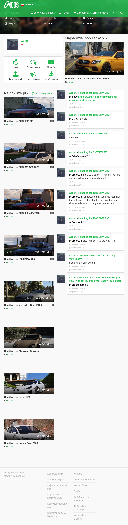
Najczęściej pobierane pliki (55, 496)
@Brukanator (76, 284)
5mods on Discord (80, 517)
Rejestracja (101, 12)
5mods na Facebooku (80, 508)
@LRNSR (74, 118)
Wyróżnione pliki (56, 479)
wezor (25, 40)
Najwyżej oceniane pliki (57, 505)
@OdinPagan (76, 156)
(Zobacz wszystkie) (42, 93)
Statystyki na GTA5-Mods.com (58, 515)
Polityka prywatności (84, 479)
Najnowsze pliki (56, 473)
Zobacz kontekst (78, 104)
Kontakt (78, 473)
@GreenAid (75, 174)
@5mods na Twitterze (82, 499)
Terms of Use (81, 485)
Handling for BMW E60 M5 (92, 133)
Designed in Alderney (15, 472)
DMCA (77, 491)
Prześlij (64, 12)
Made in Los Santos (14, 476)
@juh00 (73, 96)
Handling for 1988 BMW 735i (94, 93)
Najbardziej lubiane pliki (57, 487)
